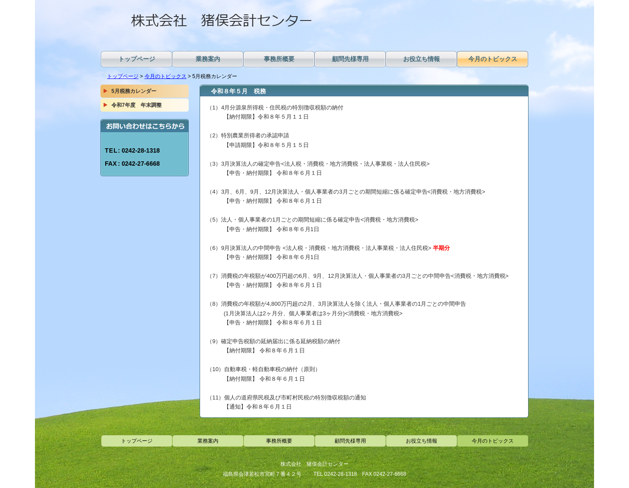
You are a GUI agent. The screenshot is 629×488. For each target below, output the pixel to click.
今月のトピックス (166, 76)
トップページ (122, 76)
